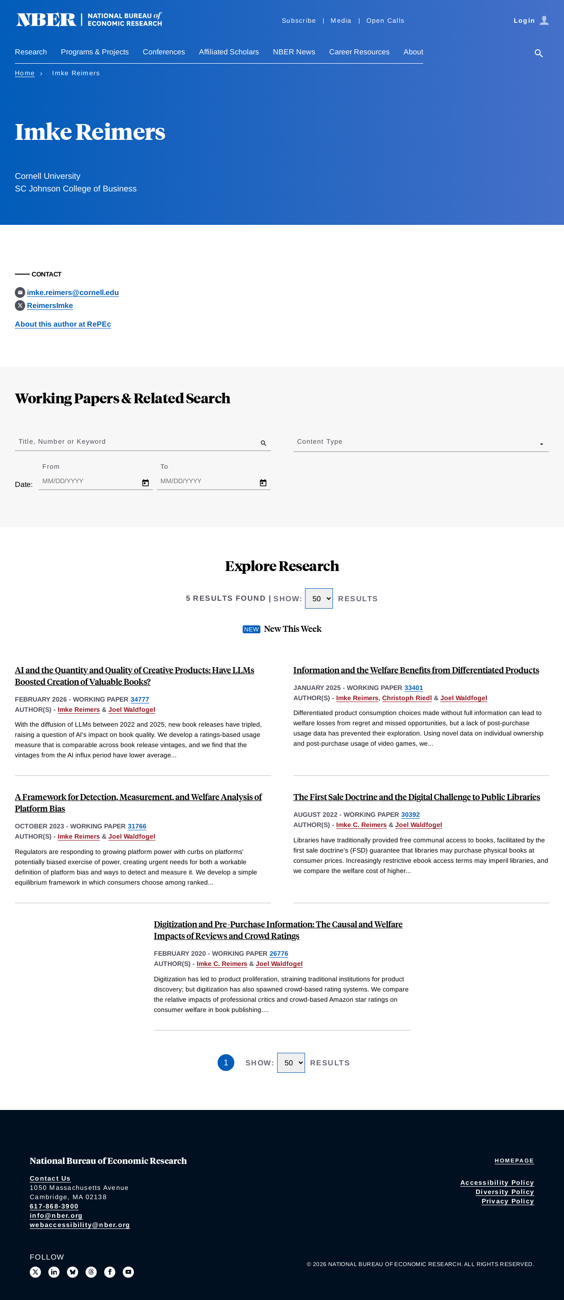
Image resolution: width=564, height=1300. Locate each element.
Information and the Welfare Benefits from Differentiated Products (416, 670)
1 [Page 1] (226, 1062)
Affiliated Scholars (229, 52)
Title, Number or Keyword (62, 441)
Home (25, 73)
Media (341, 20)
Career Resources (359, 52)
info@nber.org (56, 1215)
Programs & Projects (95, 52)
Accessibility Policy (497, 1182)
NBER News (294, 52)
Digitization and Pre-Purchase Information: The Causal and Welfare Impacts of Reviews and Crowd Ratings (278, 929)
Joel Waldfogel (131, 709)
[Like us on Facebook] (109, 1272)
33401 (414, 687)
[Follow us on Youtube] (128, 1272)
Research (31, 52)
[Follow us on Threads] (91, 1272)
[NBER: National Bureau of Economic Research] (97, 24)
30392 (410, 814)
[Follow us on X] (35, 1272)
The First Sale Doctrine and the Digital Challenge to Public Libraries (416, 796)
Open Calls (385, 20)
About (413, 52)
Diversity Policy (505, 1191)
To (172, 466)
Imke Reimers (79, 709)
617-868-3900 (54, 1206)
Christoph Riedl (407, 698)
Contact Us (50, 1178)
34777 (140, 699)
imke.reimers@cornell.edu (73, 292)
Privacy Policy (508, 1201)
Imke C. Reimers (361, 824)
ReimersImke (50, 305)
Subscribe (299, 20)
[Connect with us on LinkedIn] (54, 1272)
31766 (137, 826)
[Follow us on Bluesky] (72, 1272)
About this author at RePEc (63, 324)
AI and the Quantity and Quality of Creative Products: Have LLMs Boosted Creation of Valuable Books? (134, 675)
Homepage (514, 1160)
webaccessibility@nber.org (80, 1224)
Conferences (164, 52)
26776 (279, 953)
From (59, 466)
